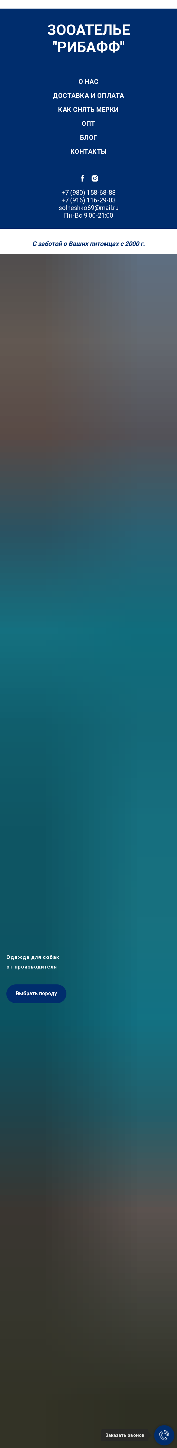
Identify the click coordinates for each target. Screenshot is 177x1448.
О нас (88, 81)
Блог (88, 137)
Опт (88, 123)
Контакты (89, 151)
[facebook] (82, 178)
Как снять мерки (88, 109)
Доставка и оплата (88, 95)
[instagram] (95, 178)
